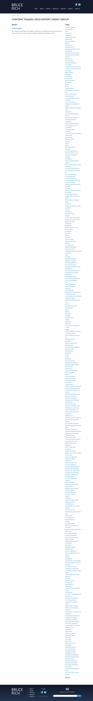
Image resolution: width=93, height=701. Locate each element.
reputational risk (69, 504)
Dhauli (66, 145)
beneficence (68, 76)
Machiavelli (68, 341)
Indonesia (67, 257)
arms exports (68, 58)
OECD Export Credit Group (72, 408)
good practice (69, 229)
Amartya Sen (68, 45)
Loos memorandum (70, 333)
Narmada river (69, 368)
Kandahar (67, 315)
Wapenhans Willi (69, 635)
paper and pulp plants (71, 457)
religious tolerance (70, 502)
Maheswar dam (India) (71, 343)
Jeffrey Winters (69, 308)
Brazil (66, 86)
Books (48, 8)
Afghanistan (68, 35)
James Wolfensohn (70, 286)
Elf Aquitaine (68, 159)
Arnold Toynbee (69, 60)
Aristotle (67, 57)
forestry (67, 209)
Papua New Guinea (70, 459)
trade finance (68, 582)
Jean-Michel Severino (71, 306)
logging (67, 329)
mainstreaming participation (72, 347)
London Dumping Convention (73, 331)
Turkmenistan (68, 592)
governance (68, 231)
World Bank (68, 645)
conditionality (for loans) (71, 125)
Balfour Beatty (69, 72)
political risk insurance (71, 462)
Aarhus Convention (70, 27)
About (42, 8)
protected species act (71, 478)
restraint (67, 508)
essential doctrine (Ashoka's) (72, 184)
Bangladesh (68, 74)
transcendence (69, 584)
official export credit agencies (73, 417)
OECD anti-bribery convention (73, 386)
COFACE (67, 115)
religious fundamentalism (72, 500)
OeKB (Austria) (69, 415)
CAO (66, 92)
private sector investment (72, 472)
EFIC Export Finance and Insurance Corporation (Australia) (71, 155)
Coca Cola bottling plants (72, 113)
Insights (63, 8)
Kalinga (67, 311)
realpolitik (67, 498)
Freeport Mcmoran (70, 213)
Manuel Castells (69, 349)
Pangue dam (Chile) (70, 451)
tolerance (67, 576)
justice (67, 309)
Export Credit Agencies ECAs (72, 190)
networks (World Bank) (71, 370)
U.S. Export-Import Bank (71, 598)
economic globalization (71, 151)
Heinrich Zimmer (69, 239)
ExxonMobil (68, 192)
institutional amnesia (70, 258)
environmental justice (71, 178)
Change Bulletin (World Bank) (73, 107)
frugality (67, 215)
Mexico (67, 355)
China (66, 110)
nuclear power (69, 384)
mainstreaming (69, 345)
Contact (77, 8)
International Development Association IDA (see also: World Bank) (72, 272)
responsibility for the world (72, 506)
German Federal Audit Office (72, 217)
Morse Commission (70, 360)
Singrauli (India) (69, 539)
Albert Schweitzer (70, 41)
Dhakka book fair (69, 139)
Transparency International (72, 588)
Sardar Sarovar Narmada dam (73, 529)
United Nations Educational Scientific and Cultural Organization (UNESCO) (72, 617)
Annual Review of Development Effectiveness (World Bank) (72, 49)
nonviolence (68, 382)
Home (36, 8)
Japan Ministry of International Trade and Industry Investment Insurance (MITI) (73, 298)
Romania (67, 521)
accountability (69, 29)
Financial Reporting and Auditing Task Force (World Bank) (72, 196)
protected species (70, 476)
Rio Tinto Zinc (68, 515)
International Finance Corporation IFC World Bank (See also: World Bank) (72, 278)
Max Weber (68, 353)
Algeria (67, 43)
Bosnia (67, 84)
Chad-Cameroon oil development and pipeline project (72, 104)
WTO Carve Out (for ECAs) (72, 672)
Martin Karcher (69, 351)
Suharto (67, 555)
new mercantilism (69, 372)
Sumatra (67, 557)
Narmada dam (69, 366)
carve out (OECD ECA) (71, 94)
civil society (68, 111)
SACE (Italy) (68, 527)
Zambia (67, 674)
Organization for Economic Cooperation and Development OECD (72, 435)
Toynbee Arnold (69, 580)
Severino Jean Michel (71, 535)
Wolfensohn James (70, 643)
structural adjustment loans (72, 553)
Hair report (68, 237)
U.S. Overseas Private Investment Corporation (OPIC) (71, 602)
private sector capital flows (72, 470)
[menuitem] (36, 9)
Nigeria (67, 374)
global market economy (71, 227)
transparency (68, 586)
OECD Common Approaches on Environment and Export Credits (72, 390)
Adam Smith (68, 33)
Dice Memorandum (70, 147)
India (66, 255)
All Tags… (67, 677)
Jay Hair (67, 304)
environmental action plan (72, 168)
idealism (67, 243)
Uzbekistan (68, 629)
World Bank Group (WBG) (72, 655)
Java (66, 302)
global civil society (70, 221)
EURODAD (67, 186)
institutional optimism (70, 260)
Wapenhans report (70, 633)
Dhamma (67, 141)
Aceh (66, 31)
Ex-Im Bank (68, 188)
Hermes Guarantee (70, 241)
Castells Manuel (69, 96)
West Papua (68, 641)
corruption (68, 131)
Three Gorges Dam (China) (72, 574)
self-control (68, 531)
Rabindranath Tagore (70, 492)
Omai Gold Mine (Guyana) (72, 423)
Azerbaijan (68, 70)
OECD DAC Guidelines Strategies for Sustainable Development (72, 400)
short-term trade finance (71, 537)
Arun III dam (68, 64)
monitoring (68, 358)
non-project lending (70, 380)
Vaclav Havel (68, 631)
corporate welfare (70, 129)
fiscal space (68, 204)
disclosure (68, 149)
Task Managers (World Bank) (72, 560)
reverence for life (70, 509)
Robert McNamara (70, 519)
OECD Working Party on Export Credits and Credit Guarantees (72, 411)
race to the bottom (70, 494)
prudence (67, 480)
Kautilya (67, 319)
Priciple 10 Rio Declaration (72, 468)
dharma (67, 143)
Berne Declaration (70, 80)
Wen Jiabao (68, 639)
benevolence (68, 78)
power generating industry (72, 466)
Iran (66, 282)
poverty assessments (70, 464)
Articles (55, 8)
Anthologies (17, 28)
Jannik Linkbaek (69, 290)
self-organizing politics (71, 533)
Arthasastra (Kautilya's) (71, 62)
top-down (67, 578)
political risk (68, 460)
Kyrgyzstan (68, 321)
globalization (68, 225)
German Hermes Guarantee (72, 219)
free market (68, 211)
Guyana (67, 235)
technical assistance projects (73, 562)
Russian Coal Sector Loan (72, 525)
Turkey (67, 590)
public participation (70, 482)
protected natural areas (71, 474)
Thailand (67, 564)
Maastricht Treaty (69, 339)
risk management (69, 517)
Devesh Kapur (69, 137)
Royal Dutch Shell (69, 523)
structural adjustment (70, 551)
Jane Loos (68, 288)
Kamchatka (68, 313)
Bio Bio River (68, 82)
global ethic (68, 223)
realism (67, 496)
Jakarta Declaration (70, 284)
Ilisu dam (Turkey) (69, 249)
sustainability (68, 558)
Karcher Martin (69, 317)
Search (70, 8)
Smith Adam (68, 545)
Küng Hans (68, 323)
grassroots (68, 233)
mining (67, 357)
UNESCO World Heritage (71, 606)
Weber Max (68, 637)
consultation (68, 127)
